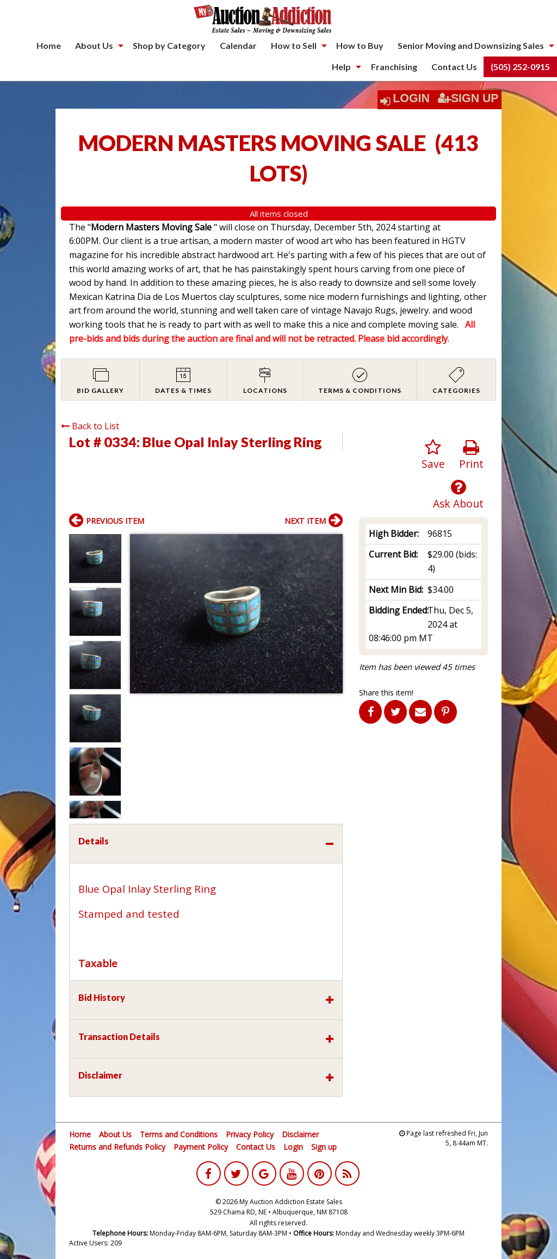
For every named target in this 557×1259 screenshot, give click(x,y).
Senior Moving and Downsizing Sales (471, 45)
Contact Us (454, 66)
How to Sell (294, 45)
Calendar (238, 45)
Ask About (458, 495)
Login (411, 98)
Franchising (394, 66)
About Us (94, 45)
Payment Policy (201, 1147)
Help (341, 66)
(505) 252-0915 (520, 66)
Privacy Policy (250, 1134)
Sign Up (468, 98)
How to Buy (359, 45)
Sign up (324, 1147)
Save (433, 455)
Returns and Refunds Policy (117, 1147)
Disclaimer (300, 1134)
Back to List (90, 426)
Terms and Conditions (179, 1134)
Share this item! (386, 692)
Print (471, 455)
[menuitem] (48, 45)
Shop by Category (169, 45)
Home (48, 45)
